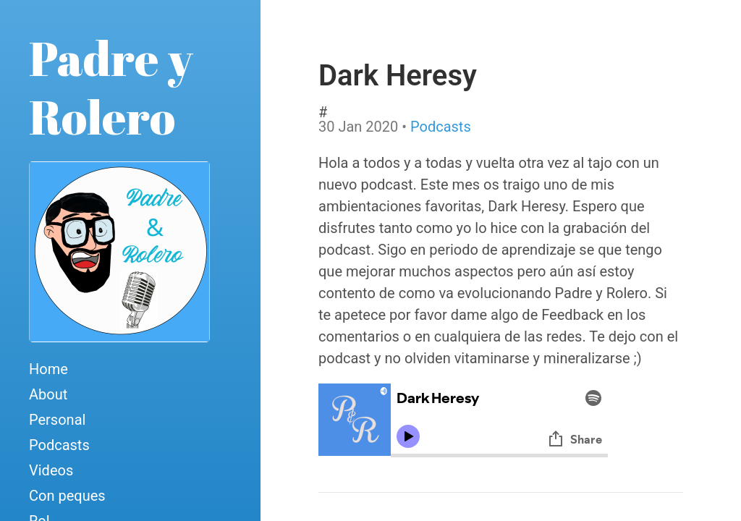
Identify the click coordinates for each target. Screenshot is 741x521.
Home (48, 369)
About (48, 394)
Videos (51, 470)
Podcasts (59, 445)
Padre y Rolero (111, 87)
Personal (57, 419)
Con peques (67, 495)
